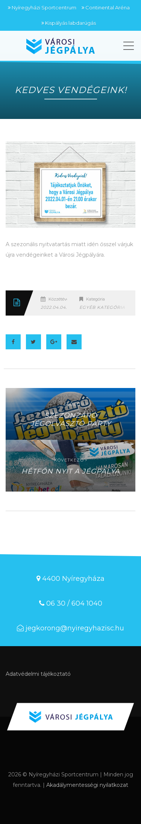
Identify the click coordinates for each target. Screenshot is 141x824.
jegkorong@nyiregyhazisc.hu (75, 628)
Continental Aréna (107, 8)
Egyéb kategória (102, 307)
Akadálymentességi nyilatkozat (87, 785)
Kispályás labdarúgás (70, 23)
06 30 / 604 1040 (74, 603)
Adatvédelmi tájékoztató (38, 674)
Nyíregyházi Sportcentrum (44, 8)
